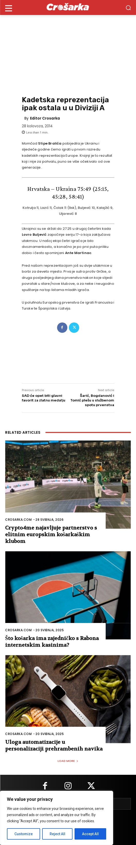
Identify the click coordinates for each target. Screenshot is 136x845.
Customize (23, 834)
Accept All (90, 834)
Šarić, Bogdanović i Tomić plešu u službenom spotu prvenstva (92, 400)
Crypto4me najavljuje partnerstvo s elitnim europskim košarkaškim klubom (51, 534)
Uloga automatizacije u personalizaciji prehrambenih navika (54, 745)
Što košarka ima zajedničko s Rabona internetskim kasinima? (52, 641)
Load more (68, 761)
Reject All (57, 834)
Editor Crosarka (45, 118)
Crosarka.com (18, 519)
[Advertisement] (68, 54)
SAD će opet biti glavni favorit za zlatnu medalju (43, 397)
